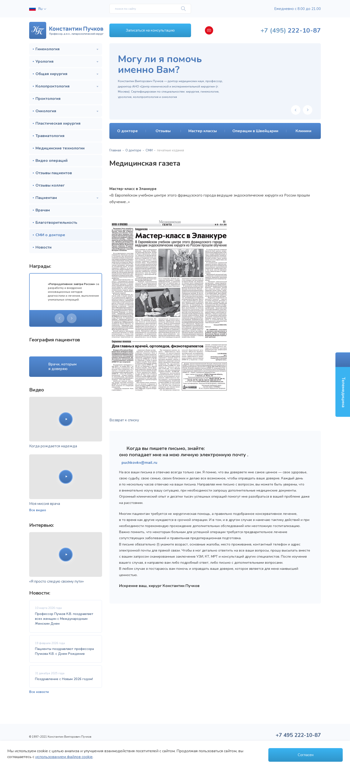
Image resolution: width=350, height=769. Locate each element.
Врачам (42, 210)
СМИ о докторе (50, 235)
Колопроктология (52, 86)
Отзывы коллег (50, 185)
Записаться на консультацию (150, 30)
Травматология (49, 135)
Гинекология (47, 49)
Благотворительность (56, 222)
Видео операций (51, 160)
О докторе (133, 150)
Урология (44, 61)
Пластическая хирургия (57, 123)
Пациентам (46, 197)
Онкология (45, 111)
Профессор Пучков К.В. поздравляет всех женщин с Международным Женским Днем (64, 619)
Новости (43, 247)
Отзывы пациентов (53, 173)
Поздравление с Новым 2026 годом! (64, 679)
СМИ (149, 150)
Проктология (48, 98)
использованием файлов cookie (64, 757)
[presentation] (59, 318)
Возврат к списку (124, 420)
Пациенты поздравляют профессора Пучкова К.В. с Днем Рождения (64, 651)
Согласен (306, 754)
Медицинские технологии (60, 148)
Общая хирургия (51, 74)
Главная (115, 150)
